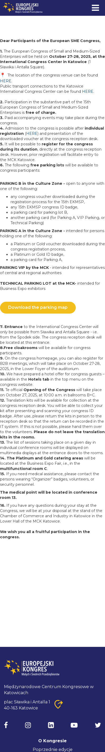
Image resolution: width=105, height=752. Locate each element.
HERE (5, 81)
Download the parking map (38, 307)
